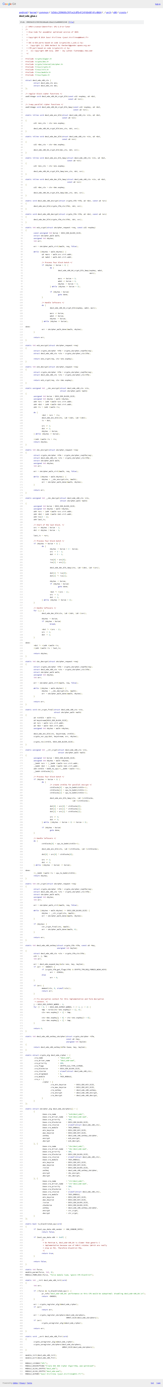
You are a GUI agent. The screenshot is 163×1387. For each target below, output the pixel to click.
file (71, 22)
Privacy (22, 1383)
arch (108, 12)
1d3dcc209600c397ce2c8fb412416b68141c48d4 (76, 12)
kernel (33, 12)
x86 (115, 12)
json (158, 1383)
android (23, 12)
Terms (29, 1383)
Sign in (157, 4)
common (44, 12)
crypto (122, 12)
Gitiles (15, 1383)
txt (152, 1383)
